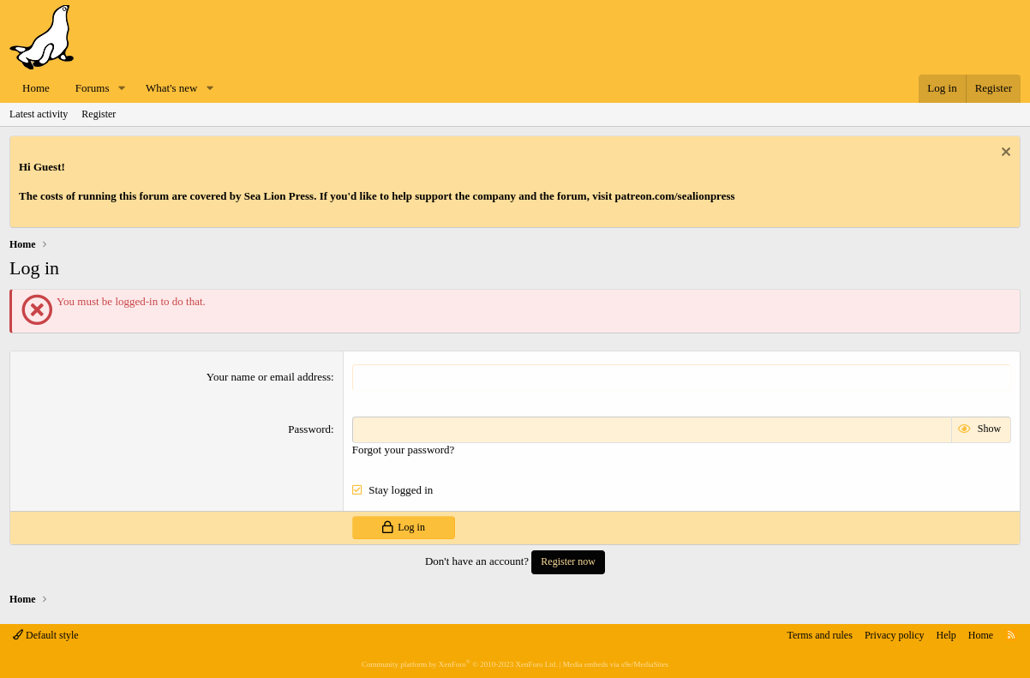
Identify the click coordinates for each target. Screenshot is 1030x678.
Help (946, 635)
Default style (46, 635)
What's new (171, 87)
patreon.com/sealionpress (675, 195)
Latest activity (38, 114)
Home (36, 87)
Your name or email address (269, 376)
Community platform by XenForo (459, 664)
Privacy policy (895, 635)
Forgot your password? (403, 449)
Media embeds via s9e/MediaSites (615, 664)
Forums (92, 87)
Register (98, 114)
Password (309, 429)
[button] (122, 89)
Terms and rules (819, 635)
